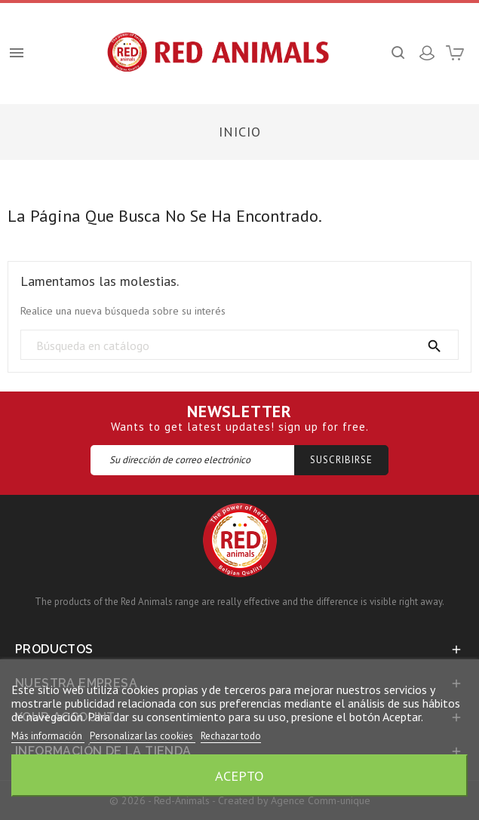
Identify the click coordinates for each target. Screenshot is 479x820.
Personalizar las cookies (142, 735)
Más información (47, 735)
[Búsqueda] (239, 345)
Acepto (239, 775)
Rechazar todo (231, 735)
